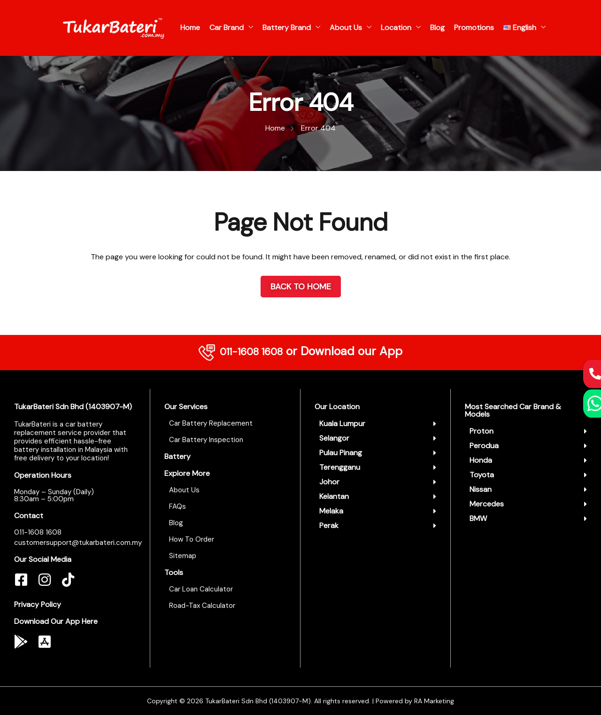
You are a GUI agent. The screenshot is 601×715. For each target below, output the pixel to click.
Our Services (186, 407)
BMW (478, 518)
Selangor (334, 438)
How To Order (191, 539)
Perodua (484, 446)
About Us (346, 27)
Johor (329, 482)
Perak (329, 525)
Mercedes (487, 504)
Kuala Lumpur (342, 423)
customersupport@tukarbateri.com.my (78, 542)
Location (396, 27)
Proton (481, 431)
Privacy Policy (37, 604)
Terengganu (339, 467)
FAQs (177, 506)
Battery (177, 456)
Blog (437, 27)
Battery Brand (286, 27)
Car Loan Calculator (201, 589)
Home (190, 27)
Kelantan (334, 496)
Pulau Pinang (340, 453)
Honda (481, 460)
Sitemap (182, 555)
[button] (377, 423)
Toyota (482, 475)
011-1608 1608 (251, 351)
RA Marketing (434, 701)
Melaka (331, 511)
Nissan (481, 489)
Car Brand (226, 27)
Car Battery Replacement (211, 423)
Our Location (337, 407)
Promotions (474, 27)
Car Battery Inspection (206, 439)
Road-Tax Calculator (202, 605)
